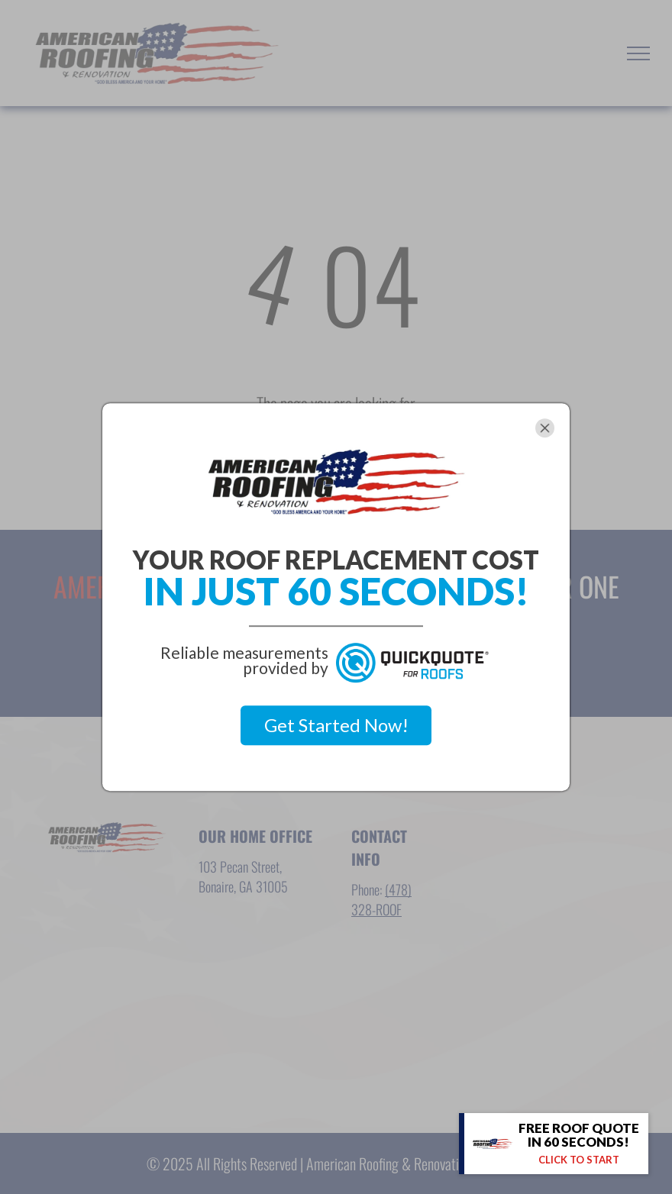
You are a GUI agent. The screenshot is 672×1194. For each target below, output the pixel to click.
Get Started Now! (336, 725)
